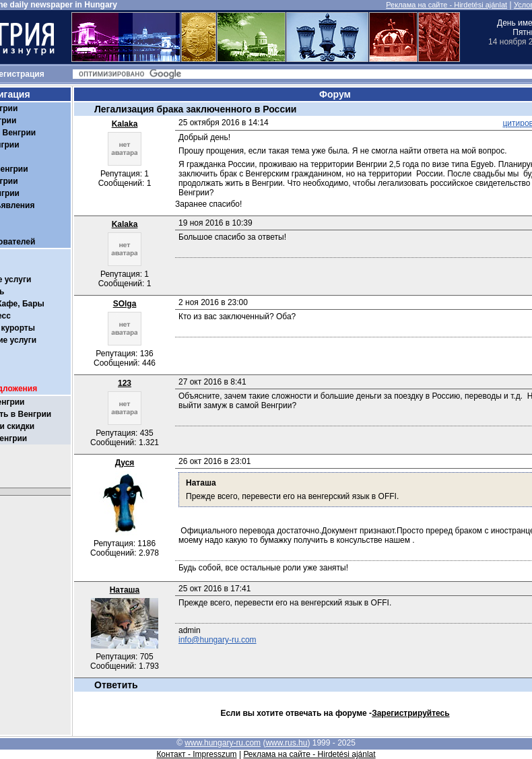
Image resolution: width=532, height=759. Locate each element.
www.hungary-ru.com (223, 743)
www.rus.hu (286, 743)
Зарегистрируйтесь (411, 713)
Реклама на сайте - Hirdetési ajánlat (446, 5)
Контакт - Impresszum (196, 754)
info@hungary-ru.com (217, 640)
